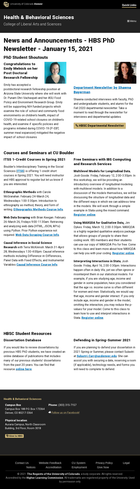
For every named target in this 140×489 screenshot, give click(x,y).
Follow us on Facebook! (65, 412)
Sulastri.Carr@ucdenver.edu (97, 356)
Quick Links (129, 5)
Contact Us (22, 462)
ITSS (20, 171)
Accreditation (53, 467)
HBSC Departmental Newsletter (99, 125)
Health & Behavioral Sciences (22, 399)
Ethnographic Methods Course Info (38, 209)
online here (24, 369)
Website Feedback (50, 462)
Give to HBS (14, 436)
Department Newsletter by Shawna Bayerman (102, 89)
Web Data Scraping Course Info (37, 235)
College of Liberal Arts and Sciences (32, 24)
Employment (79, 467)
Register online (123, 253)
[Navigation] (131, 21)
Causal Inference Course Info (36, 264)
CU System (78, 462)
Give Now (103, 467)
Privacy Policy (104, 462)
